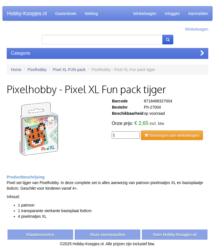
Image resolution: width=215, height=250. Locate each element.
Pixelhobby (37, 69)
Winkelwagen (144, 13)
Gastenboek (65, 13)
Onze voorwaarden (107, 234)
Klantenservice (40, 234)
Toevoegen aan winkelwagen (171, 135)
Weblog (91, 13)
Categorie (107, 53)
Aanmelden (198, 13)
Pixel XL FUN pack (69, 69)
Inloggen (172, 13)
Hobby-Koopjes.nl (27, 13)
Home (16, 69)
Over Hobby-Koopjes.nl (175, 234)
